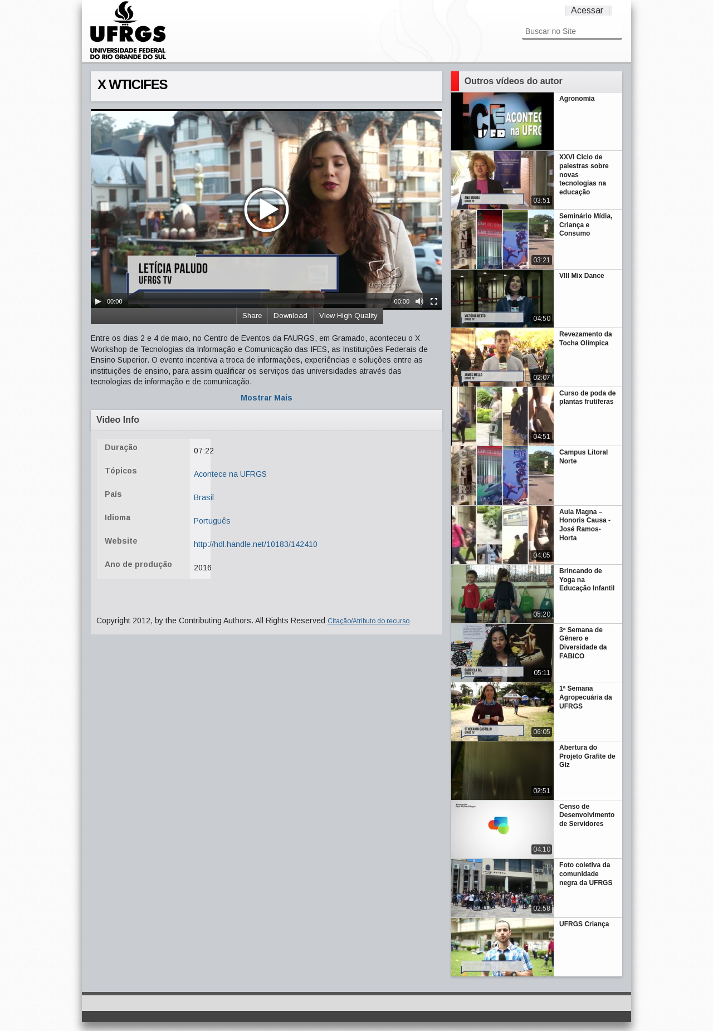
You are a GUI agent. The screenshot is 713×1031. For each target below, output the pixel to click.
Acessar (587, 10)
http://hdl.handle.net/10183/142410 (256, 544)
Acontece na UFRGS (230, 474)
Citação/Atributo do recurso (368, 621)
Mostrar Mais (266, 397)
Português (212, 520)
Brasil (204, 497)
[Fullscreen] (433, 301)
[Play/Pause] (98, 301)
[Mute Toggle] (419, 301)
